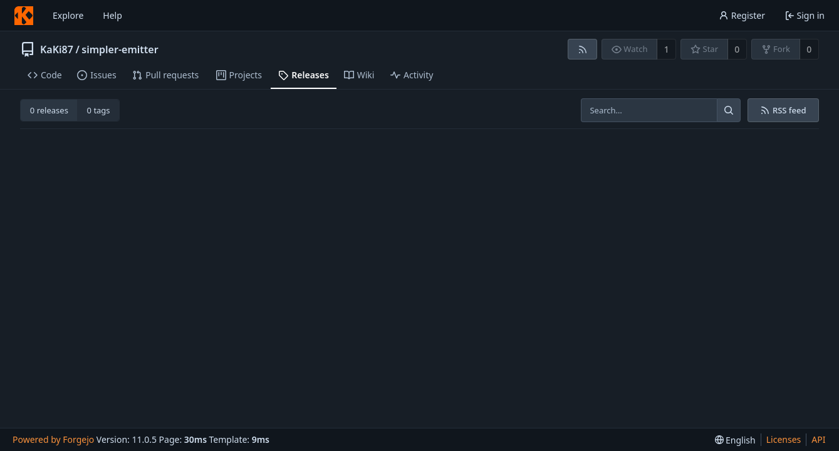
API (818, 439)
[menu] (735, 440)
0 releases (49, 110)
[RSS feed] (582, 49)
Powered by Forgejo (53, 439)
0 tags (98, 110)
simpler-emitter (119, 49)
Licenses (783, 439)
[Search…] (729, 110)
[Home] (23, 15)
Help (112, 15)
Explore (68, 15)
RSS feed (783, 110)
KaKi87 (56, 49)
